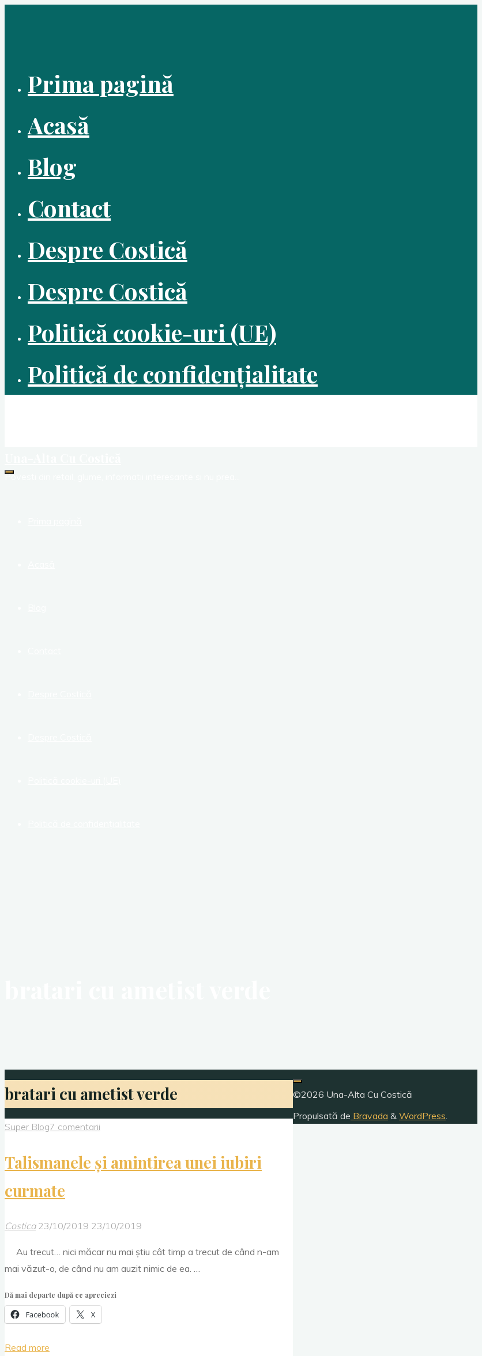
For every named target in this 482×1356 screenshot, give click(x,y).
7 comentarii (75, 1126)
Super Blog (27, 1126)
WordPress (422, 1115)
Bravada (369, 1115)
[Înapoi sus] (297, 1081)
